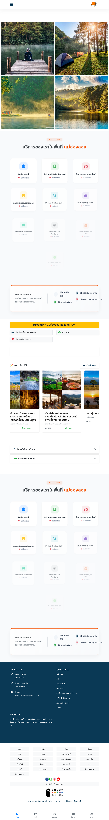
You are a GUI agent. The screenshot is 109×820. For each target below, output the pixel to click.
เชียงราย (43, 764)
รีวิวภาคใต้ (43, 769)
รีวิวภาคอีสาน (19, 774)
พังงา (89, 749)
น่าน (89, 764)
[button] (8, 76)
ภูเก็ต (43, 749)
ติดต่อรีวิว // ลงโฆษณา (54, 784)
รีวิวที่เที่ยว (64, 332)
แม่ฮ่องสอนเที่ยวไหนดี (72, 801)
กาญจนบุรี (66, 764)
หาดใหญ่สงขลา (66, 759)
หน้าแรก (60, 674)
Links (59, 707)
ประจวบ (43, 759)
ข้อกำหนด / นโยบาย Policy (67, 693)
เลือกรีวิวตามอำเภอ (24, 458)
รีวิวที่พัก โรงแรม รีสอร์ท (24, 332)
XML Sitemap (63, 702)
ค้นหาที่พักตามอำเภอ (25, 449)
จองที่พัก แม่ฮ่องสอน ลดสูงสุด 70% (54, 325)
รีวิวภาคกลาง (89, 769)
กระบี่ (19, 749)
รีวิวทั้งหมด (89, 365)
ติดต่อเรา (60, 688)
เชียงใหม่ (19, 764)
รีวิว (58, 678)
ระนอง (43, 754)
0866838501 (21, 686)
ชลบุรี (20, 769)
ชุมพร (89, 754)
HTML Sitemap (63, 698)
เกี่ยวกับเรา (61, 683)
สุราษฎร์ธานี (66, 754)
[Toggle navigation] (11, 4)
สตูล (66, 749)
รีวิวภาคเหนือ (66, 769)
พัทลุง (19, 759)
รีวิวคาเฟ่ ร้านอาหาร (21, 339)
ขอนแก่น (89, 759)
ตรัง (19, 754)
